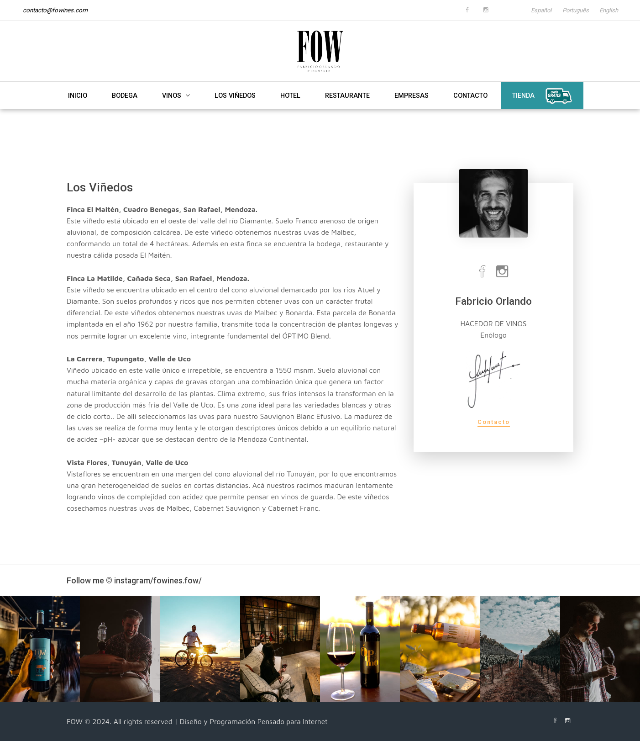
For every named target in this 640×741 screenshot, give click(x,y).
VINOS (176, 108)
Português (568, 10)
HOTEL (290, 108)
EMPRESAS (411, 108)
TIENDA (542, 109)
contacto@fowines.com (55, 10)
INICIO (77, 108)
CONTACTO (470, 108)
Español (528, 10)
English (607, 10)
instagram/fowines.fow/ (158, 580)
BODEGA (124, 108)
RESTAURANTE (347, 108)
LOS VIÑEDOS (235, 108)
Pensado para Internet (293, 721)
